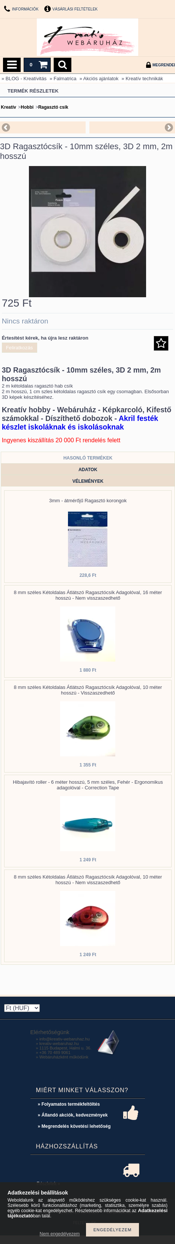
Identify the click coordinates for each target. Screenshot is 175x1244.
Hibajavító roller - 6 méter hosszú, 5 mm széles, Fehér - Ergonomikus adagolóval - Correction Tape (88, 784)
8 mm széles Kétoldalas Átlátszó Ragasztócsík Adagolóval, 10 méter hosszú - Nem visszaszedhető (88, 879)
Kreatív (8, 107)
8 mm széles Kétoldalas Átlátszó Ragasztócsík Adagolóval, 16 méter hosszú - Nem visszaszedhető (88, 595)
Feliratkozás (19, 347)
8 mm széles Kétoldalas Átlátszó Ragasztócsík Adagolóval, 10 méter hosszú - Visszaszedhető (88, 690)
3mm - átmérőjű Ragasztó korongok (88, 500)
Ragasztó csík (53, 107)
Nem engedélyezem (60, 1234)
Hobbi (27, 107)
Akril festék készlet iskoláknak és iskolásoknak (80, 422)
